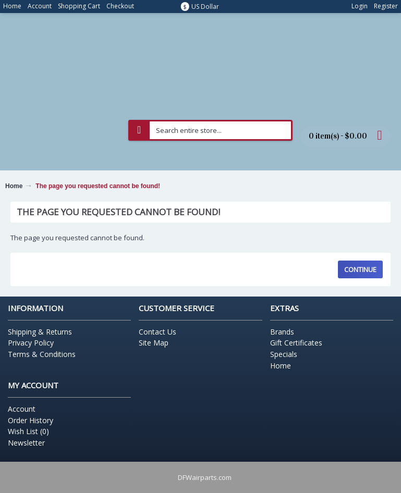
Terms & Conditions (42, 354)
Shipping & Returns (40, 332)
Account (21, 409)
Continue (360, 269)
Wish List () (28, 431)
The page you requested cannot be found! (97, 186)
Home (13, 186)
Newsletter (26, 443)
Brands (282, 332)
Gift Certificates (296, 343)
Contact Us (157, 332)
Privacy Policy (31, 343)
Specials (283, 354)
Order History (30, 420)
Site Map (153, 343)
